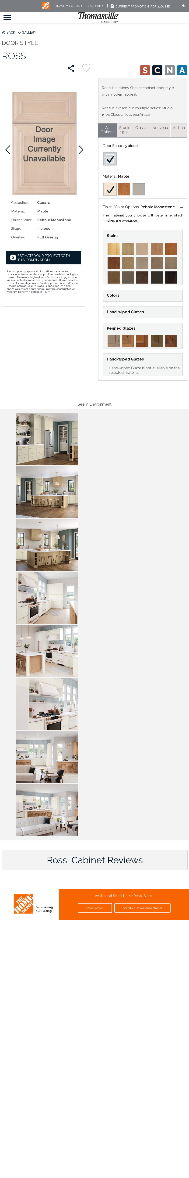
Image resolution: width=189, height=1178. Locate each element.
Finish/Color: (21, 220)
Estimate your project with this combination (44, 258)
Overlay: (18, 237)
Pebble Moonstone (157, 207)
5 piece (131, 146)
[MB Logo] (45, 8)
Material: (18, 211)
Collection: (20, 203)
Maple (123, 176)
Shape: (16, 229)
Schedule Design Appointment (142, 908)
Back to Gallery (21, 32)
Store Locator (94, 908)
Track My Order (69, 6)
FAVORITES (96, 6)
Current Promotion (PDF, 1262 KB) (139, 6)
